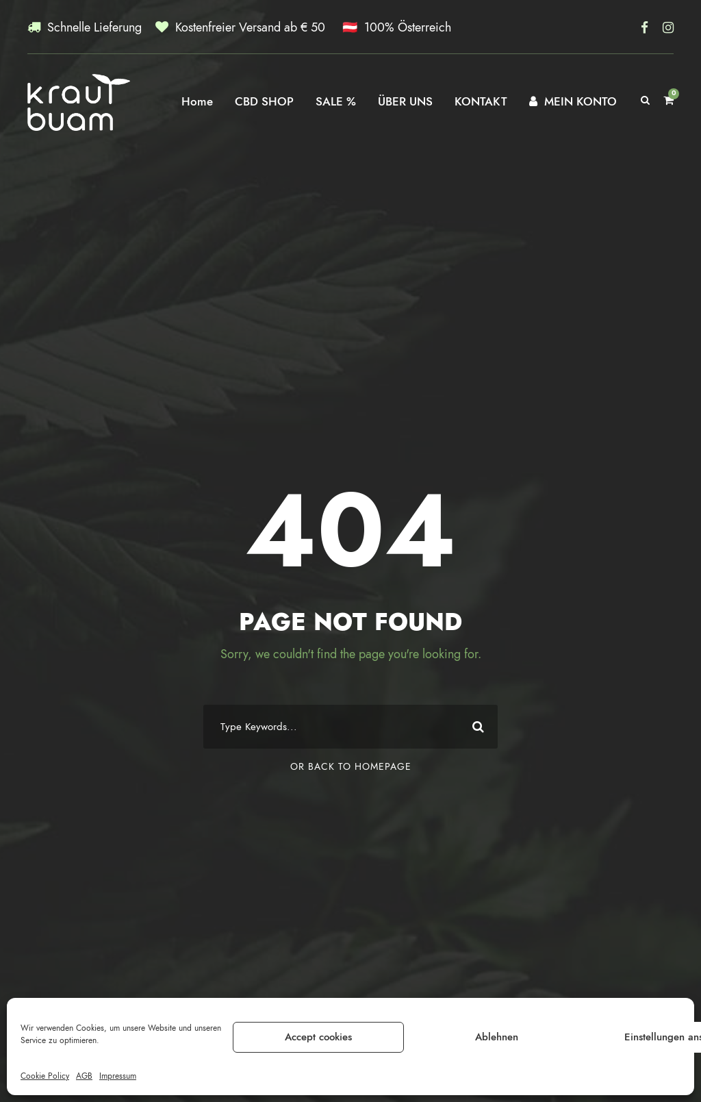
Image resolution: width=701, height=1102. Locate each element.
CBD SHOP (264, 101)
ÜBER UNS (405, 101)
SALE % (336, 101)
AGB (84, 1075)
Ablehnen (496, 1037)
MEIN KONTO (573, 101)
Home (197, 101)
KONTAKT (481, 101)
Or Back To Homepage (350, 766)
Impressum (117, 1075)
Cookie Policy (45, 1075)
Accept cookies (318, 1037)
